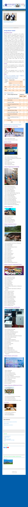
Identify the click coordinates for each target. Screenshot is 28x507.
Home (3, 27)
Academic (6, 27)
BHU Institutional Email (7, 436)
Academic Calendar (6, 423)
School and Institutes (10, 27)
